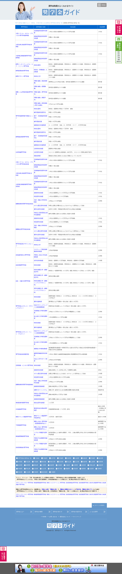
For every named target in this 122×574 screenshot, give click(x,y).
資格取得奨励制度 (39, 386)
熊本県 (20, 472)
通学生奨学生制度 (39, 209)
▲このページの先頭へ (99, 505)
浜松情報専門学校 (21, 265)
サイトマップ (77, 516)
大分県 (28, 472)
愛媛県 (68, 468)
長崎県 (100, 468)
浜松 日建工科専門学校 (23, 281)
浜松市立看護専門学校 (95, 482)
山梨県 (93, 461)
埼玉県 (28, 461)
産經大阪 (119, 61)
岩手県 (53, 458)
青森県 (45, 458)
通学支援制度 (38, 301)
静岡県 (28, 465)
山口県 (44, 468)
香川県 (60, 468)
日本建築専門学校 (21, 409)
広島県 (36, 468)
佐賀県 (92, 468)
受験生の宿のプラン (87, 489)
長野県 (101, 461)
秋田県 (69, 458)
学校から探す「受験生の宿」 (50, 489)
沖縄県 (53, 472)
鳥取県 (101, 465)
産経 (119, 59)
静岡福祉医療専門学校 (22, 137)
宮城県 (61, 458)
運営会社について (65, 516)
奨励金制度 (37, 156)
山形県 (77, 458)
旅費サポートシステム (40, 390)
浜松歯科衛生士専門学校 (23, 255)
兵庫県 (76, 465)
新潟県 (61, 461)
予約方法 (78, 489)
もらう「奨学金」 (31, 23)
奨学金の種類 (22, 23)
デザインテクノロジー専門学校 (24, 482)
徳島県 (52, 468)
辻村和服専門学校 (21, 152)
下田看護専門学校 (21, 425)
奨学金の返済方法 (76, 511)
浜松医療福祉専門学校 (22, 447)
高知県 (76, 468)
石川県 (77, 461)
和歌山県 (92, 465)
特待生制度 (37, 265)
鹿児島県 (44, 472)
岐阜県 (20, 465)
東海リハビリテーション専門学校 (56, 482)
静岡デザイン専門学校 (22, 76)
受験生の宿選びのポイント (67, 489)
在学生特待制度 (38, 260)
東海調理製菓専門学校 (22, 436)
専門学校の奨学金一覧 (56, 23)
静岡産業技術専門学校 (22, 70)
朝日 (119, 52)
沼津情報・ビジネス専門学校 (24, 365)
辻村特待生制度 (38, 148)
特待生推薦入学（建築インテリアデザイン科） (40, 283)
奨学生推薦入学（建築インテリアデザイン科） (40, 290)
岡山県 (28, 468)
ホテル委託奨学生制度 (40, 205)
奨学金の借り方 (57, 511)
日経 (119, 57)
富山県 (69, 461)
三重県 (44, 465)
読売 (119, 55)
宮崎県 (36, 472)
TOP (16, 23)
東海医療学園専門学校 (22, 402)
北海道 (37, 458)
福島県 (85, 458)
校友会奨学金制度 (39, 402)
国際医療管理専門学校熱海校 (24, 384)
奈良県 (84, 465)
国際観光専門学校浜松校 (23, 229)
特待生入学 (37, 76)
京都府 (60, 465)
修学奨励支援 (38, 121)
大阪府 (68, 465)
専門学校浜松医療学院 (22, 354)
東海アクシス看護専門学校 (24, 416)
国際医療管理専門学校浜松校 (24, 203)
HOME (44, 516)
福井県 (85, 461)
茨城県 (93, 458)
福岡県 (84, 468)
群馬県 (20, 461)
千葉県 (36, 461)
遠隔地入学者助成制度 (40, 348)
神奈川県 (52, 461)
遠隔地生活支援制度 (40, 125)
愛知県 (36, 465)
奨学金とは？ (20, 511)
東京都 (44, 461)
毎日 (119, 54)
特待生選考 (37, 65)
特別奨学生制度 (38, 196)
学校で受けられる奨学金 (43, 23)
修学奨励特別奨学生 (40, 112)
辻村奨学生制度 (38, 152)
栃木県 (101, 458)
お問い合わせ (53, 516)
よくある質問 (94, 511)
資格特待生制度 (38, 193)
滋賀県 (52, 465)
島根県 (20, 468)
